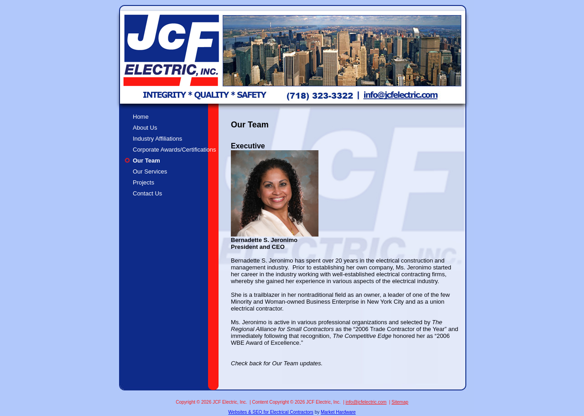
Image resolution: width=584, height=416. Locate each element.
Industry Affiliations (157, 138)
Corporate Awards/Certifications (174, 149)
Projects (143, 182)
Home (141, 116)
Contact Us (147, 193)
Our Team (146, 160)
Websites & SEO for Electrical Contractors (270, 412)
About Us (145, 127)
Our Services (150, 171)
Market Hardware (338, 412)
